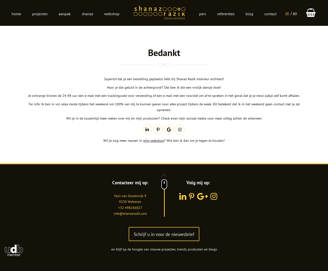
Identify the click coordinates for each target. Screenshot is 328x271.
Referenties (226, 13)
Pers (202, 13)
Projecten (40, 13)
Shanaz (87, 13)
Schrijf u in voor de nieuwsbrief (164, 234)
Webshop (111, 13)
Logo (159, 13)
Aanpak (65, 13)
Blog (249, 13)
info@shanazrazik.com (130, 213)
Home (16, 13)
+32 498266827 (130, 208)
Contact (270, 13)
